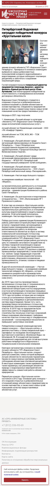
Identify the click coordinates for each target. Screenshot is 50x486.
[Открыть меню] (45, 13)
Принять (25, 480)
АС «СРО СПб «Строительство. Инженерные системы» (24, 2)
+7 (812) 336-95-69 (35, 13)
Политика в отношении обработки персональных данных (24, 461)
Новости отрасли (8, 23)
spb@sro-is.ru (33, 15)
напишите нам (6, 430)
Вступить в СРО (42, 7)
